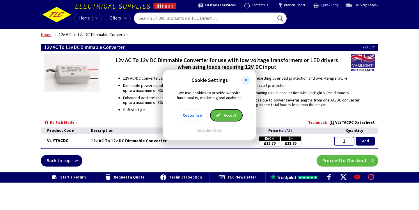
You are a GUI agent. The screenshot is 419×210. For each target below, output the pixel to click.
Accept (226, 115)
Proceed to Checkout (350, 161)
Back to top (64, 161)
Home (84, 18)
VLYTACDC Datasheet (352, 122)
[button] (246, 80)
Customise (192, 115)
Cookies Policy (209, 130)
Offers (118, 18)
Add (365, 141)
